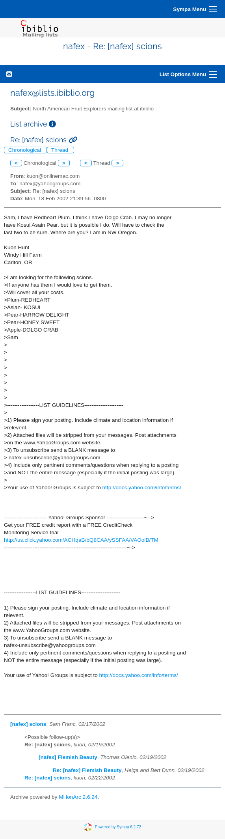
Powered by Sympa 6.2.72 (118, 826)
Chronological (25, 150)
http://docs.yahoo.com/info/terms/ (141, 487)
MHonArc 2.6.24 (78, 797)
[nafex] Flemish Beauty (68, 757)
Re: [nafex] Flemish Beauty (87, 770)
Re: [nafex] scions (47, 778)
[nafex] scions (28, 724)
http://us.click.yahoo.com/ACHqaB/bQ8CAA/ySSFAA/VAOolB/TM (81, 540)
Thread (60, 150)
